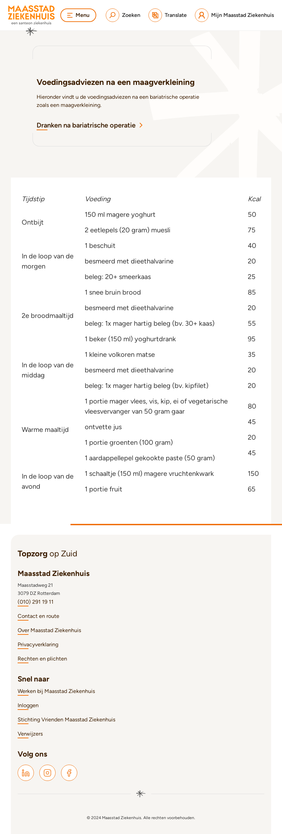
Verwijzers (30, 734)
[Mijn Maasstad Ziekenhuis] (234, 15)
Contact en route (38, 616)
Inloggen (28, 705)
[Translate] (167, 15)
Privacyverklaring (38, 644)
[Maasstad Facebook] (69, 773)
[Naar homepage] (31, 20)
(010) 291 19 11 (36, 602)
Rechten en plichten (42, 658)
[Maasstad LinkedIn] (26, 773)
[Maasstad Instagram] (47, 773)
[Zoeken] (123, 15)
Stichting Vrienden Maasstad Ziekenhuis (66, 719)
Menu (78, 15)
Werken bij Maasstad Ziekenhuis (56, 691)
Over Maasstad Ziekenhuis (49, 630)
